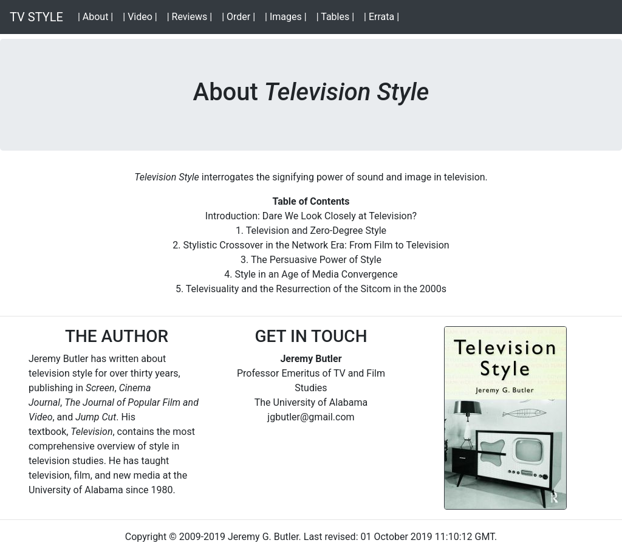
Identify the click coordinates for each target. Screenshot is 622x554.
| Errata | (384, 16)
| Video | (142, 16)
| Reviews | (192, 16)
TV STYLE (36, 17)
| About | (98, 16)
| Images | (288, 16)
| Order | (241, 16)
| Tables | (337, 16)
